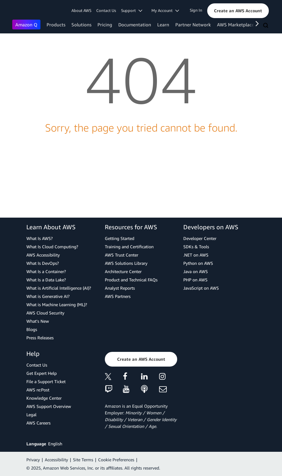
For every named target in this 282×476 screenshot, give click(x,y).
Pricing (104, 24)
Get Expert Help (41, 373)
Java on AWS (195, 271)
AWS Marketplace (235, 24)
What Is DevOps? (42, 263)
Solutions (81, 24)
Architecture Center (123, 271)
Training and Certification (129, 246)
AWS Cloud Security (45, 312)
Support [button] (131, 10)
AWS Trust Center (121, 254)
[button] (238, 10)
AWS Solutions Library (126, 263)
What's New (37, 321)
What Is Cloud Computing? (52, 246)
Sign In (196, 10)
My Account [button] (165, 10)
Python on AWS (198, 263)
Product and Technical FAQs (131, 279)
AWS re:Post (37, 389)
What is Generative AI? (48, 296)
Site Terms (83, 459)
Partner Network (193, 24)
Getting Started (119, 238)
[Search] (266, 25)
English (55, 443)
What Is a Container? (46, 271)
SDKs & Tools (196, 246)
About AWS (81, 10)
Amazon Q (26, 24)
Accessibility (56, 459)
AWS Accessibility (43, 254)
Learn (163, 24)
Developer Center (199, 238)
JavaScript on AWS (201, 288)
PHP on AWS (195, 279)
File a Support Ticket (46, 381)
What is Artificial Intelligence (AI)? (58, 288)
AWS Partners (118, 296)
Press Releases (40, 337)
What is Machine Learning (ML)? (56, 304)
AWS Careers (38, 422)
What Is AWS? (39, 238)
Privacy (33, 459)
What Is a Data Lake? (46, 279)
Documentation (134, 24)
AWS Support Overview (48, 406)
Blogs (31, 329)
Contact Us (106, 10)
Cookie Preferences (116, 459)
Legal (31, 414)
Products (56, 24)
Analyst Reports (120, 288)
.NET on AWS (195, 254)
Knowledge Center (44, 398)
